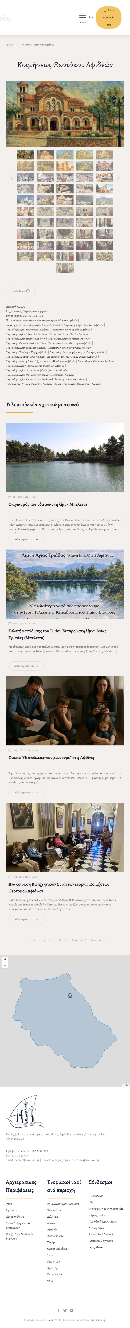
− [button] (5, 964)
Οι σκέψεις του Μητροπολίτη (106, 1207)
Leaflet (126, 1083)
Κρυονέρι (52, 1266)
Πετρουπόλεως (15, 1215)
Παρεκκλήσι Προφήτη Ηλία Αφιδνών (25, 355)
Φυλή (50, 1279)
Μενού (82, 22)
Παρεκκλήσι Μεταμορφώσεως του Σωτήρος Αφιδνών (78, 351)
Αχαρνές (52, 1228)
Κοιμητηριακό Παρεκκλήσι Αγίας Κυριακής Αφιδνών (34, 323)
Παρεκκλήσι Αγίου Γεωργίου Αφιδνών (25, 337)
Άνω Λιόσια (54, 1209)
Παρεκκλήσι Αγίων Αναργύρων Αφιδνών (69, 346)
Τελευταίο (98, 939)
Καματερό (53, 1260)
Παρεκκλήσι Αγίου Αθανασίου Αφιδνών (26, 332)
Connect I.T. (54, 1318)
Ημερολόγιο (95, 1194)
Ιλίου (9, 1202)
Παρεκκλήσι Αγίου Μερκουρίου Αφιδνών (69, 341)
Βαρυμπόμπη (55, 1234)
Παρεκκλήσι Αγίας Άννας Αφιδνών (96, 360)
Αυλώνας (52, 1215)
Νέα (91, 1201)
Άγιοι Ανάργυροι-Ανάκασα (63, 1202)
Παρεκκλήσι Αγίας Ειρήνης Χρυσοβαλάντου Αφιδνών (49, 319)
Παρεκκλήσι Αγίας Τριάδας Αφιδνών (70, 328)
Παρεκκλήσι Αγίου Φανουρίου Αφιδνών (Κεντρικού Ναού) (36, 369)
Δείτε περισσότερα (26, 538)
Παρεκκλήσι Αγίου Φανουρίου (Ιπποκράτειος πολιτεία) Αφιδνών (40, 373)
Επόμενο (79, 939)
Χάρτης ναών (96, 1214)
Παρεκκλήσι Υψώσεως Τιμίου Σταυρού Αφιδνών (72, 355)
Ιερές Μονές (95, 1246)
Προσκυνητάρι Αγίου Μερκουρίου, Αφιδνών (29, 382)
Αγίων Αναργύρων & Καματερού (18, 1223)
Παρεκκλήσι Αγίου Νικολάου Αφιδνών (26, 346)
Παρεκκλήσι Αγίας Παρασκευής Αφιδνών (27, 328)
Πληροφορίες (21, 290)
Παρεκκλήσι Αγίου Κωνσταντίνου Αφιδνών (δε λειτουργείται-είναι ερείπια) (45, 378)
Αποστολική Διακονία (101, 1233)
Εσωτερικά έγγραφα (100, 1239)
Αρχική (9, 43)
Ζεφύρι (51, 1241)
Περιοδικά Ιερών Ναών (102, 1220)
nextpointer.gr (98, 1318)
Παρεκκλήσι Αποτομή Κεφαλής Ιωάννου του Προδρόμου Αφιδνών (40, 360)
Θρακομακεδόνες (58, 1247)
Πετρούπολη (54, 1273)
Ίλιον (50, 1254)
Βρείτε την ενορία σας (108, 17)
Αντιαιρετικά (96, 1226)
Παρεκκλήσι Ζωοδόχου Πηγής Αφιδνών (26, 351)
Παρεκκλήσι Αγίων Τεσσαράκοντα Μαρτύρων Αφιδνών (35, 364)
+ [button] (5, 958)
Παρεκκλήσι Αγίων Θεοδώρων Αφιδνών (69, 337)
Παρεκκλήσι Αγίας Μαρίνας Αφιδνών (83, 323)
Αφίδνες (21, 305)
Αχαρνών (43, 310)
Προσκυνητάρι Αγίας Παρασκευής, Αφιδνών (77, 382)
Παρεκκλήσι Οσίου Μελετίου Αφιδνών (26, 341)
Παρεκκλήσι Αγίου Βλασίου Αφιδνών (68, 332)
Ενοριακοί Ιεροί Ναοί (31, 314)
